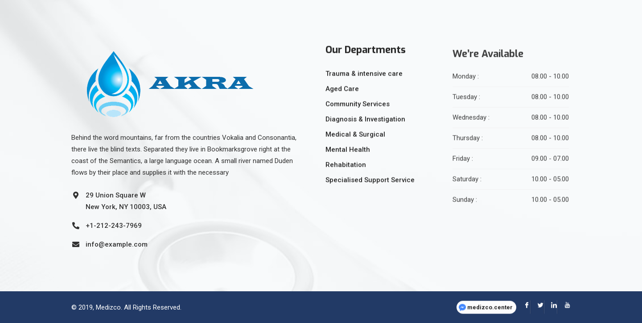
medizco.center (490, 301)
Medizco (108, 307)
